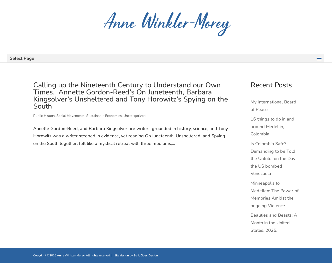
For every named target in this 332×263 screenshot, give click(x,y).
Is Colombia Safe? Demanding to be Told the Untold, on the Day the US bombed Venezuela (273, 158)
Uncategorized (134, 115)
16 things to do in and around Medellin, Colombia (272, 126)
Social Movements (70, 115)
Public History (44, 115)
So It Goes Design (145, 255)
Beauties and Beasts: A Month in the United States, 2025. (274, 222)
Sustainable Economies (104, 115)
